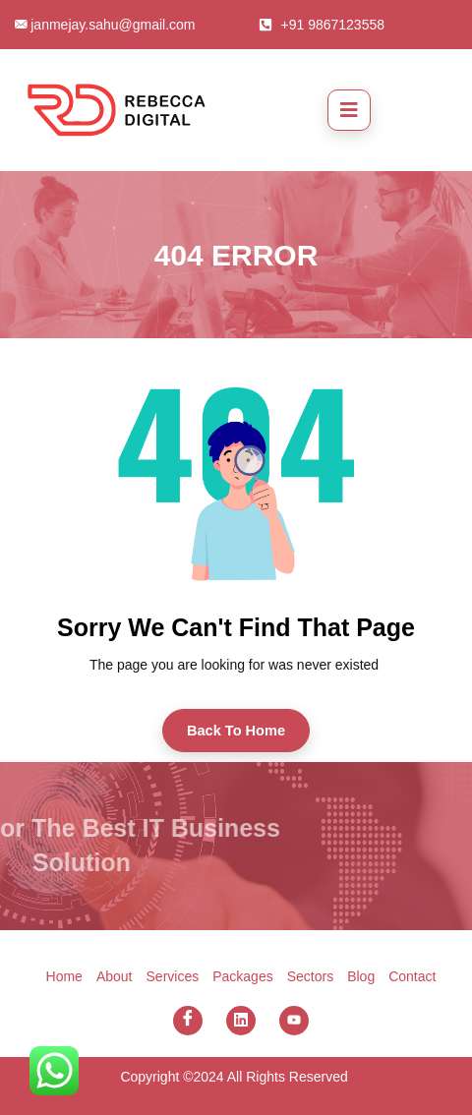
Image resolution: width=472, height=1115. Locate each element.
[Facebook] (188, 1020)
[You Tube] (294, 1020)
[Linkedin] (241, 1020)
